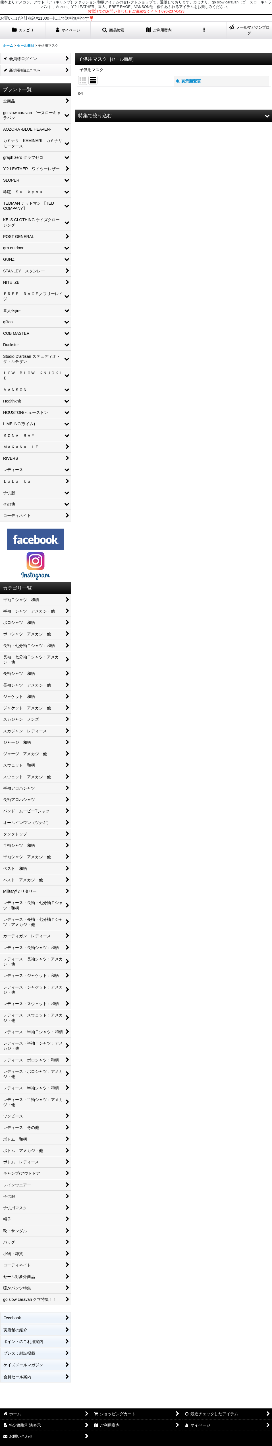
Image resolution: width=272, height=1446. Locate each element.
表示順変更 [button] (188, 81)
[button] (113, 30)
